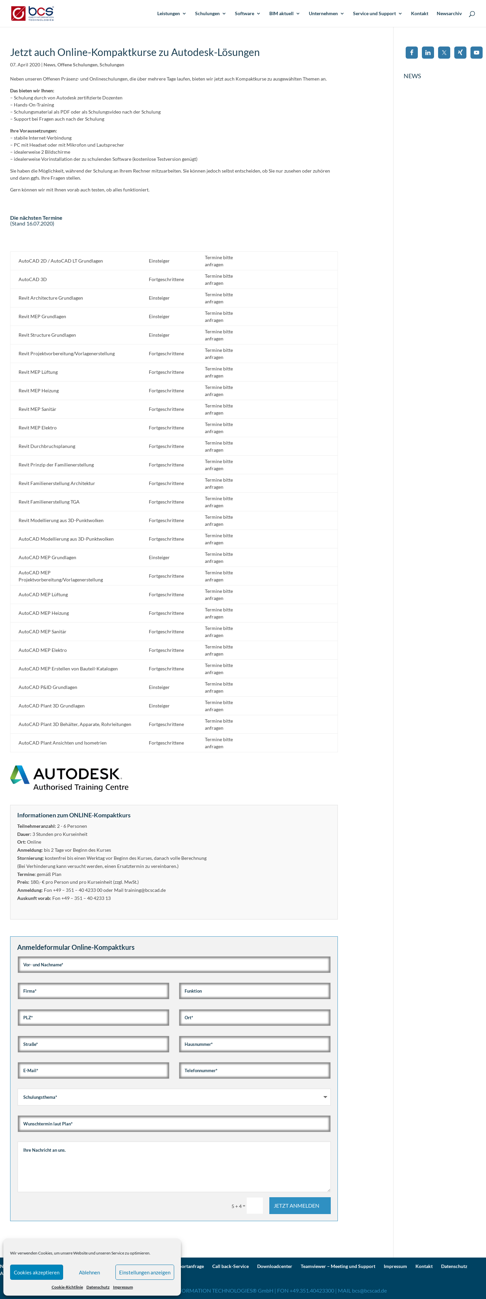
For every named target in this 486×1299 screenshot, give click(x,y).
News (49, 64)
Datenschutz (98, 1287)
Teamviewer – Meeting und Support (338, 1266)
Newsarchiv (449, 13)
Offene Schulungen (77, 64)
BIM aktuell (281, 13)
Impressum (123, 1287)
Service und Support (374, 13)
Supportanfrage (187, 1266)
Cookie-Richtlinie (67, 1287)
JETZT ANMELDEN (296, 1205)
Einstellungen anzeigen (144, 1272)
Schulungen (207, 13)
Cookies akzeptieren (36, 1272)
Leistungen (168, 13)
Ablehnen (89, 1272)
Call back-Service (230, 1266)
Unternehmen (323, 13)
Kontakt (419, 13)
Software (244, 13)
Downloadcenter (274, 1266)
